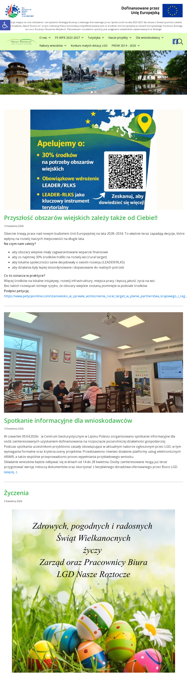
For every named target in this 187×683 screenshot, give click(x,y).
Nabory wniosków (53, 46)
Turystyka (96, 38)
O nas (45, 38)
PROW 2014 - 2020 (126, 46)
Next (182, 72)
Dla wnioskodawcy (150, 38)
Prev (5, 72)
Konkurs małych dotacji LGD (89, 45)
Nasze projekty (120, 38)
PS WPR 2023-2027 (69, 38)
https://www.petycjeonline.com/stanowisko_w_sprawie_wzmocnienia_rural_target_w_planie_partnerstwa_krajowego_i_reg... (95, 296)
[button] (5, 25)
